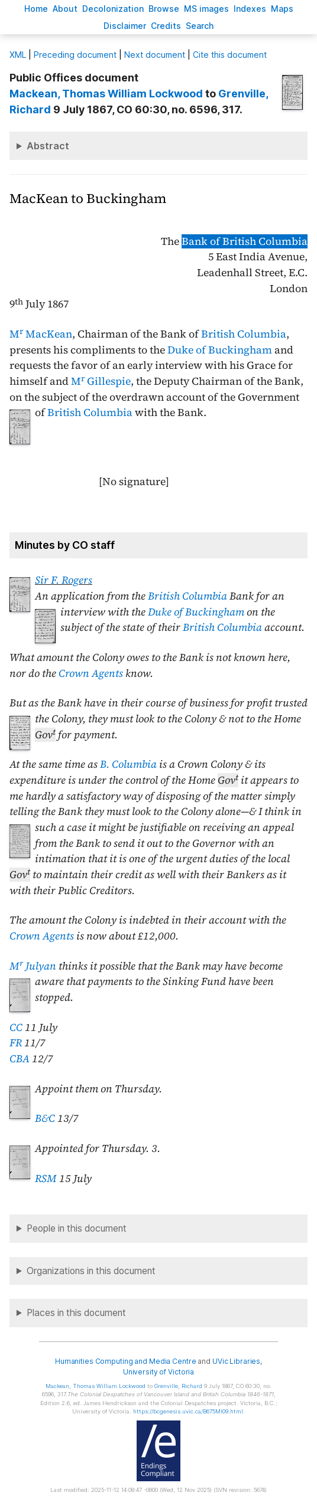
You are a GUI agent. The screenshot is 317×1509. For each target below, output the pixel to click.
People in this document (77, 1228)
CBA (19, 1059)
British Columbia (243, 334)
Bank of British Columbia (245, 241)
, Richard (178, 1386)
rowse (163, 9)
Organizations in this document (91, 1270)
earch (200, 26)
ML (17, 55)
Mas (282, 9)
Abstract (48, 146)
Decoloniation (113, 9)
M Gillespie (101, 381)
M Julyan (32, 966)
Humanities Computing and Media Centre (125, 1361)
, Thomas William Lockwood (106, 93)
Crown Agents (91, 673)
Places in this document (76, 1312)
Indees (250, 9)
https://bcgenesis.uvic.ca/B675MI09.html (188, 1411)
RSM (46, 1178)
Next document (154, 55)
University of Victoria (158, 1371)
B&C (45, 1118)
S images (206, 9)
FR (15, 1043)
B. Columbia (128, 764)
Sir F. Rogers (63, 580)
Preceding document (75, 55)
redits (166, 26)
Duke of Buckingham (219, 350)
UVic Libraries (236, 1361)
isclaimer (124, 26)
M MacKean (40, 334)
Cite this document (230, 55)
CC (15, 1027)
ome (36, 9)
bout (65, 9)
